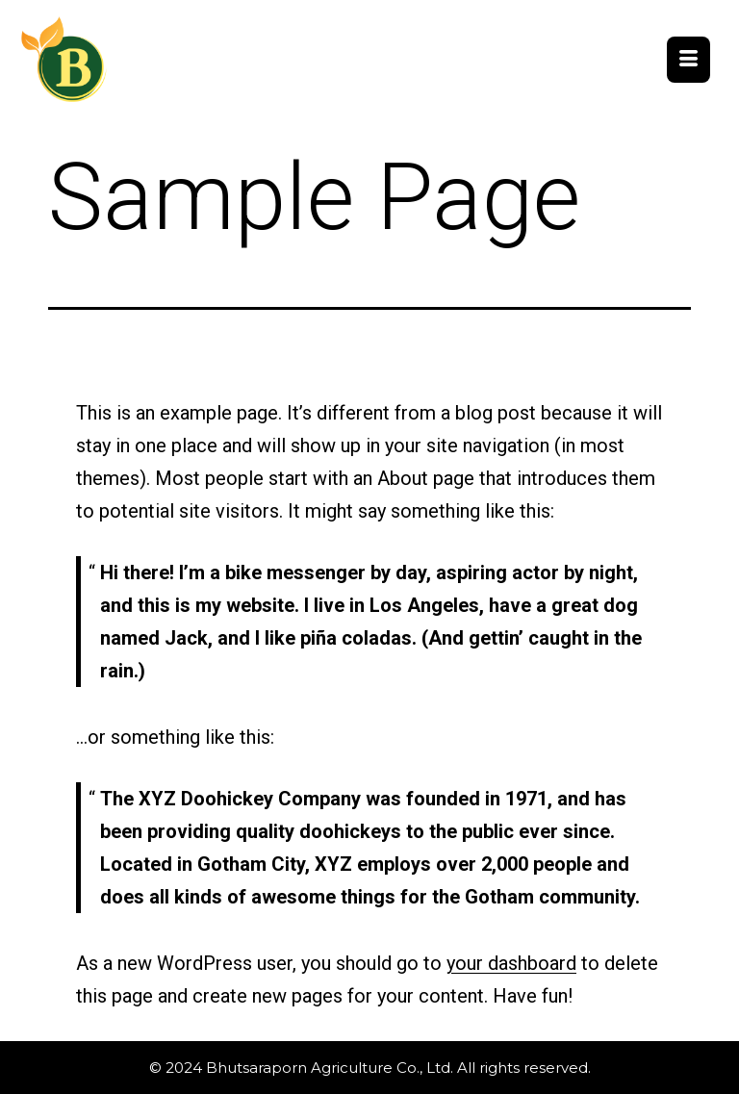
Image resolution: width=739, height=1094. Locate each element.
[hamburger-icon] (688, 60)
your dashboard (511, 963)
